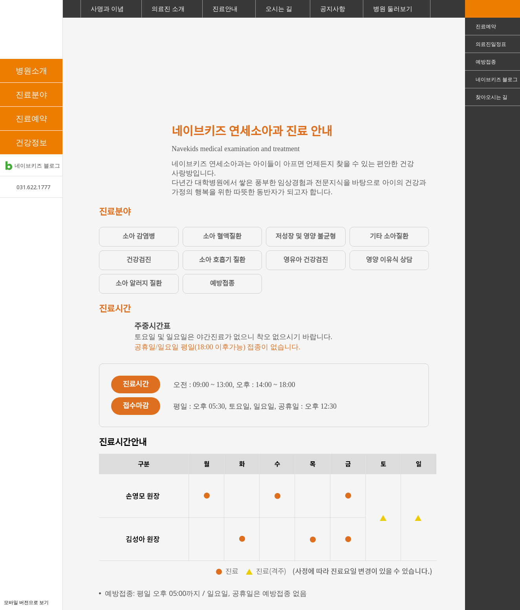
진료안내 (225, 8)
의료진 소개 (168, 8)
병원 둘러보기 (392, 8)
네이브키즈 (31, 29)
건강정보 (31, 142)
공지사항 (332, 8)
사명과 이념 (107, 8)
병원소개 (31, 70)
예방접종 (486, 61)
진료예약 (31, 118)
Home (72, 9)
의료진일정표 (491, 43)
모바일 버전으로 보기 (26, 602)
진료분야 (31, 94)
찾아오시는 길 (491, 96)
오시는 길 (278, 8)
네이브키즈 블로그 (37, 165)
